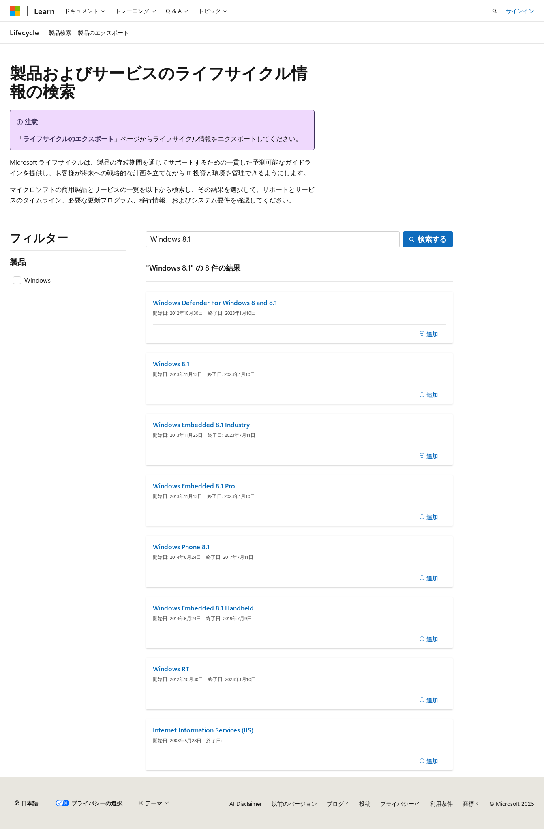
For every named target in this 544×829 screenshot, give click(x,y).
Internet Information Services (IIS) (203, 730)
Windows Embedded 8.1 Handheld (203, 608)
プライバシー (397, 804)
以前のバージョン (294, 804)
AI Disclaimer (245, 804)
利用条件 (441, 804)
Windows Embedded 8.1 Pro (194, 486)
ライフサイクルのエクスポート (68, 138)
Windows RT (171, 669)
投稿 (365, 804)
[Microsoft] (15, 11)
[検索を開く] (494, 11)
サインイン (520, 11)
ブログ (335, 804)
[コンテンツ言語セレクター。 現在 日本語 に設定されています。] (26, 803)
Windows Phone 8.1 (181, 547)
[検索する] (273, 239)
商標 (468, 804)
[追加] (429, 333)
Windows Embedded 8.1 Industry (201, 425)
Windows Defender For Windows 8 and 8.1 (215, 303)
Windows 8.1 (171, 364)
